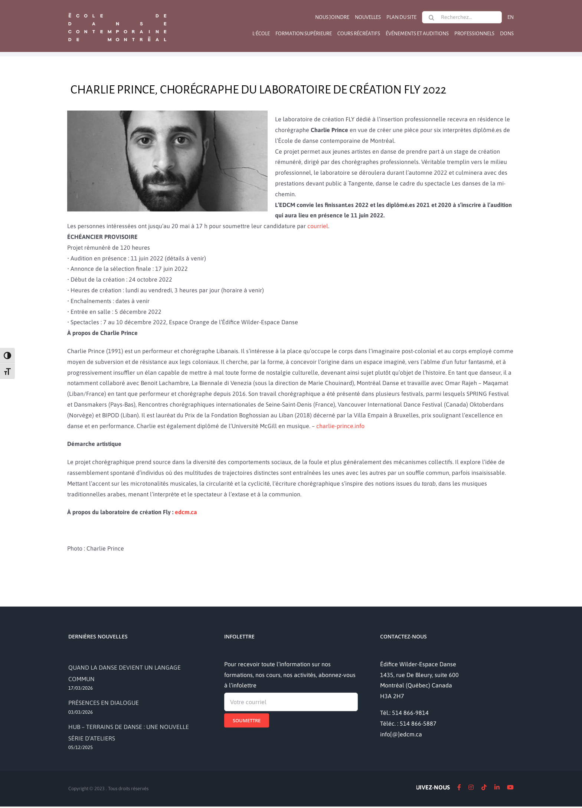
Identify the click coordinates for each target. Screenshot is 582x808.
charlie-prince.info (340, 426)
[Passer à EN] (510, 17)
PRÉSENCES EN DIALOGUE (103, 702)
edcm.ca (186, 512)
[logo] (117, 12)
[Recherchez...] (462, 17)
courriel (317, 226)
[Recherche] (431, 17)
